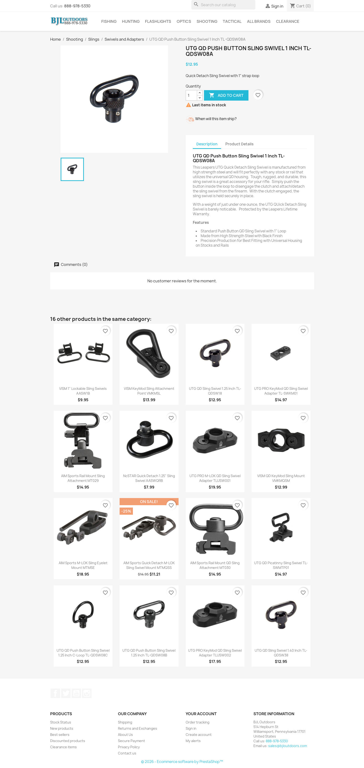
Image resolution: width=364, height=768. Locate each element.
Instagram (87, 693)
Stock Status (60, 722)
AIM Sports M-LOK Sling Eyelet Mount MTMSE (83, 565)
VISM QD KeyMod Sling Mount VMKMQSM (281, 478)
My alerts (193, 741)
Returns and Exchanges (137, 728)
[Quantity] (191, 95)
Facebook (55, 693)
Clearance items (63, 747)
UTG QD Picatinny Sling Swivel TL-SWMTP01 (281, 565)
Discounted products (67, 741)
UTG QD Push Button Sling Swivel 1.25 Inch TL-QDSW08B (148, 652)
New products (61, 728)
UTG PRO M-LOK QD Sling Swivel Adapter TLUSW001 (215, 478)
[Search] (223, 5)
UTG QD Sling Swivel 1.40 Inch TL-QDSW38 (281, 652)
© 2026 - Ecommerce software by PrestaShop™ (182, 761)
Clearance (287, 21)
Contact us (127, 753)
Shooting (207, 21)
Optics (184, 21)
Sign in (191, 728)
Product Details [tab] (239, 144)
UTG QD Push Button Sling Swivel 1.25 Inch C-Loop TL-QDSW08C (83, 652)
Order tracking (197, 722)
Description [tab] (207, 144)
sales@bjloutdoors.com (287, 746)
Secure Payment (131, 741)
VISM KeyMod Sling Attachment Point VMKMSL (149, 391)
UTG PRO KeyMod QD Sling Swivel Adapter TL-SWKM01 (281, 391)
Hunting (131, 21)
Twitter (66, 693)
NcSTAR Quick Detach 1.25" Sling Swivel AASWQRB (149, 478)
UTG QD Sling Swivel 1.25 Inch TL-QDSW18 (215, 391)
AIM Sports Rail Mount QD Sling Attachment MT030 (215, 565)
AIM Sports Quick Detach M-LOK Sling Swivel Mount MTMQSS (149, 565)
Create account (199, 734)
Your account (201, 713)
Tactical (232, 21)
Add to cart (226, 95)
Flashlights (158, 21)
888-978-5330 (77, 6)
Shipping (125, 722)
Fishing (108, 21)
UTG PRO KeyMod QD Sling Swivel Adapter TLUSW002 (215, 652)
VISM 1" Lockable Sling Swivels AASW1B (83, 391)
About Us (125, 734)
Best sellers (59, 734)
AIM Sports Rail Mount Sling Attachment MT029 (83, 478)
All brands (259, 21)
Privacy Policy (129, 747)
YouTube (76, 693)
